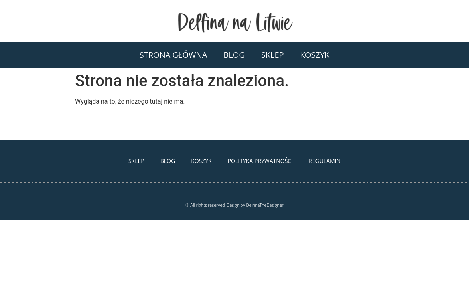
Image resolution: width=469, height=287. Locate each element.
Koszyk (315, 54)
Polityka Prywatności (260, 161)
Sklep (272, 54)
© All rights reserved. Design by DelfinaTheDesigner (234, 205)
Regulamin (325, 161)
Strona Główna (173, 54)
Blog (233, 54)
